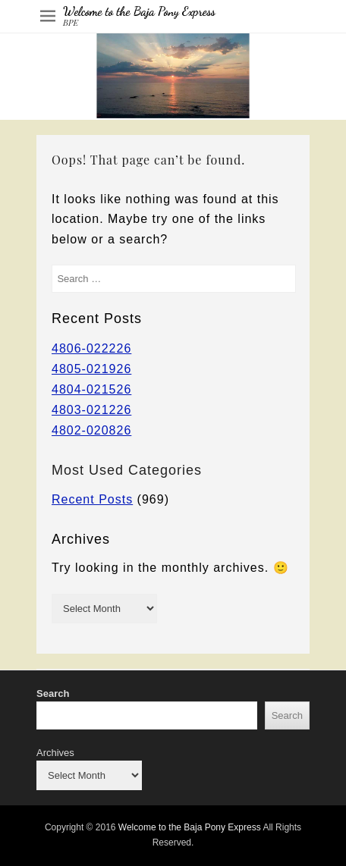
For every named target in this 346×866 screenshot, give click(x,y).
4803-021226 (91, 409)
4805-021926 (91, 368)
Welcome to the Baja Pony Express (139, 11)
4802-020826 (91, 430)
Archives (55, 752)
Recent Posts (92, 499)
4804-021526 (91, 389)
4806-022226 (91, 348)
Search (52, 693)
